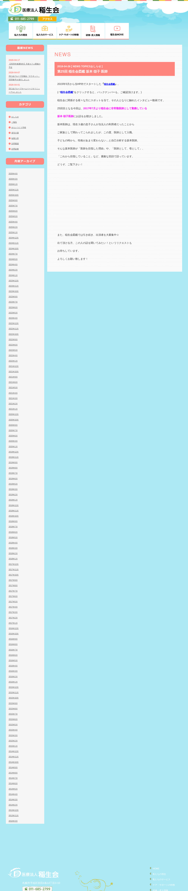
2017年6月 (14, 578)
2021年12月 (14, 348)
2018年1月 (14, 540)
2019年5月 (14, 466)
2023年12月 (14, 262)
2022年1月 (14, 342)
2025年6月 (14, 193)
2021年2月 (14, 385)
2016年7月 (14, 631)
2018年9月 (14, 503)
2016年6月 (14, 637)
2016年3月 (14, 653)
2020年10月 (14, 401)
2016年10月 (14, 615)
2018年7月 (14, 508)
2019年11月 (14, 439)
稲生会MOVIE (157, 876)
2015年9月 (14, 685)
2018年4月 (14, 524)
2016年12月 (14, 610)
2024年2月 (14, 252)
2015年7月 (14, 696)
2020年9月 (14, 407)
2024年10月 (14, 230)
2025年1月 (14, 214)
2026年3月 (14, 161)
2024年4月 (14, 246)
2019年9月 (14, 444)
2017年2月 (14, 599)
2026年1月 (14, 166)
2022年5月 (14, 332)
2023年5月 (14, 294)
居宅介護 (15, 114)
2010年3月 (14, 803)
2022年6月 (14, 327)
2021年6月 (14, 364)
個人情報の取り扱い (160, 882)
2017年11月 (14, 551)
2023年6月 (14, 289)
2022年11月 (14, 310)
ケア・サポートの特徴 (162, 866)
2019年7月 (14, 455)
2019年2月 (14, 476)
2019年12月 (14, 434)
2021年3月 (14, 380)
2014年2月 (14, 787)
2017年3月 (14, 594)
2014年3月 (14, 781)
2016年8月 (14, 626)
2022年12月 (14, 305)
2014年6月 (14, 765)
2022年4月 (14, 337)
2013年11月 (14, 797)
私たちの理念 (156, 855)
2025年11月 (14, 171)
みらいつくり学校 (20, 109)
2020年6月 (14, 417)
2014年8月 (14, 755)
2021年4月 (14, 375)
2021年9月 (14, 359)
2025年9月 (14, 182)
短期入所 (15, 120)
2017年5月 (14, 583)
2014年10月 (14, 744)
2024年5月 (14, 241)
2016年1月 (14, 664)
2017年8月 (14, 567)
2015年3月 (14, 717)
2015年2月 (14, 722)
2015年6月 (14, 701)
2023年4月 (14, 300)
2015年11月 (14, 674)
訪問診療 (15, 131)
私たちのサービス (159, 860)
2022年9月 (14, 321)
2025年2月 (14, 209)
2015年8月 (14, 690)
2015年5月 (14, 706)
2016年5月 (14, 642)
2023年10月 (14, 273)
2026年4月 (14, 155)
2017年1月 (14, 605)
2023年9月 (14, 278)
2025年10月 (14, 177)
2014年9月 (14, 749)
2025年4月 (14, 203)
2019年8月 (14, 450)
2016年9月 (14, 621)
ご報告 (14, 104)
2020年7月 (14, 412)
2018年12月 (14, 487)
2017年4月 (14, 589)
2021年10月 (14, 353)
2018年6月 (14, 514)
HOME (153, 850)
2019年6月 (14, 460)
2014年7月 (14, 760)
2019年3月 (14, 471)
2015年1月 (14, 728)
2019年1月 (14, 482)
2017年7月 (14, 573)
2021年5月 (14, 369)
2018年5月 (14, 519)
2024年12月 (14, 219)
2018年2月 (14, 535)
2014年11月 (14, 738)
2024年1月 (14, 257)
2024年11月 (14, 225)
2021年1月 (14, 391)
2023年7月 (14, 284)
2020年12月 (14, 396)
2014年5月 (14, 770)
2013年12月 (14, 792)
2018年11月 (14, 492)
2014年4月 (14, 776)
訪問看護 (15, 125)
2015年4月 (14, 712)
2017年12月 (14, 546)
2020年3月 (14, 423)
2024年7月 (14, 236)
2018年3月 (14, 530)
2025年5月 (14, 198)
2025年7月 (14, 187)
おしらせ (15, 99)
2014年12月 (14, 733)
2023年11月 (14, 268)
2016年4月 (14, 647)
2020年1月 (14, 428)
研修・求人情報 (158, 871)
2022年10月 (14, 316)
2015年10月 (14, 680)
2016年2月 (14, 658)
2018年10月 (14, 498)
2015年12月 (14, 669)
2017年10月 (14, 557)
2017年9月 (14, 562)
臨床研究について (159, 887)
